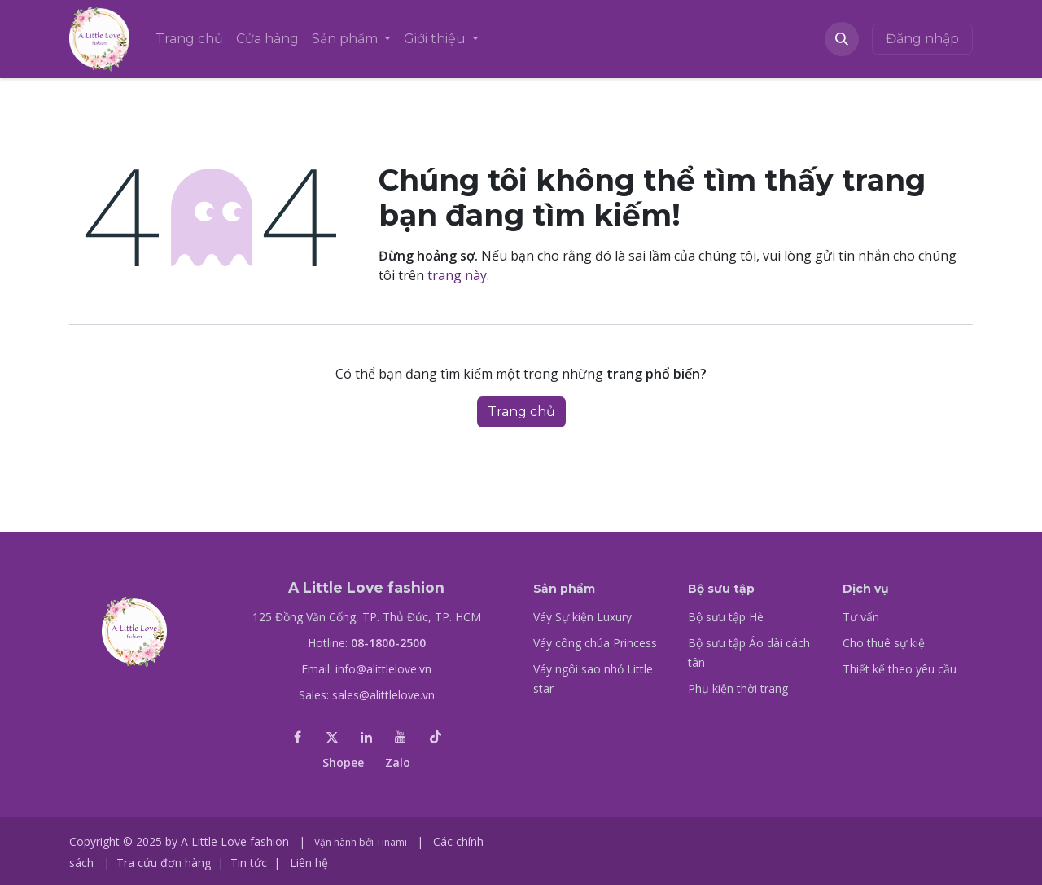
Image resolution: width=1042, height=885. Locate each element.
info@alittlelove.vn (383, 669)
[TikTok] (435, 737)
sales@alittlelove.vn (383, 695)
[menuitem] (189, 39)
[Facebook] (297, 737)
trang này (457, 275)
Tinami (391, 842)
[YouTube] (400, 737)
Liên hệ (309, 862)
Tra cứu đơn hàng (163, 862)
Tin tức (248, 862)
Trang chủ (521, 411)
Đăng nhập (922, 38)
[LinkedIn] (366, 737)
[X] (332, 737)
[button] (842, 39)
